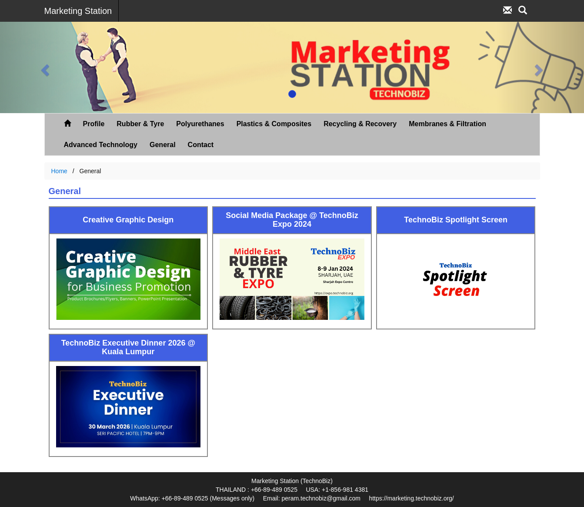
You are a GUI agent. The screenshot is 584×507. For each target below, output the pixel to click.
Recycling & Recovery (360, 124)
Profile (94, 124)
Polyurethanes (200, 124)
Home (59, 171)
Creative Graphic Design (128, 220)
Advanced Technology (101, 144)
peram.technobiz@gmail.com (320, 498)
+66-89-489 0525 (274, 489)
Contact (201, 144)
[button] (43, 67)
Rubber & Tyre (140, 124)
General (163, 144)
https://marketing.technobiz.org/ (411, 498)
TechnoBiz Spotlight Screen (455, 220)
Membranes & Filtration (447, 124)
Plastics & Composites (274, 124)
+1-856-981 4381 (345, 489)
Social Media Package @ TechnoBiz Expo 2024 (292, 220)
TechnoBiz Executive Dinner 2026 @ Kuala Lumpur (128, 347)
